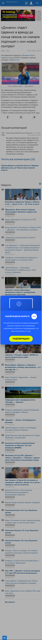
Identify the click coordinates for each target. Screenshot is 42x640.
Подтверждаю (21, 339)
